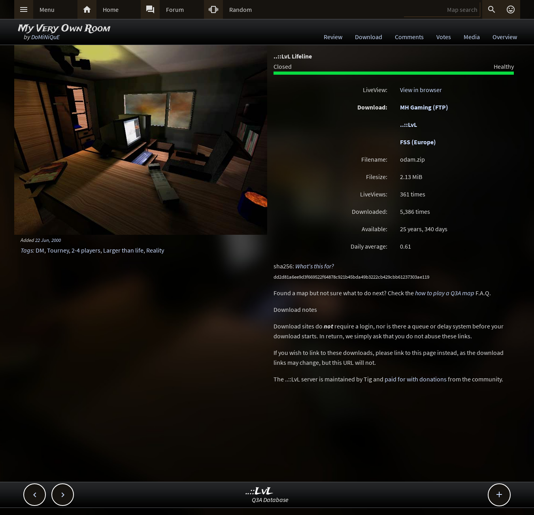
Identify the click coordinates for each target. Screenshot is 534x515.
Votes (443, 37)
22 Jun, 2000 (48, 240)
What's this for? (314, 266)
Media (472, 37)
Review (333, 37)
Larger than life (123, 250)
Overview (504, 37)
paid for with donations (416, 379)
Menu (47, 9)
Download (368, 37)
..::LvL (408, 124)
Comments (409, 37)
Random (240, 9)
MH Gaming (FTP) (424, 107)
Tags (27, 250)
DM (40, 250)
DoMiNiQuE (45, 37)
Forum (175, 9)
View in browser (421, 90)
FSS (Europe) (418, 142)
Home (111, 9)
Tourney (58, 250)
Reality (155, 250)
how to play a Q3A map (444, 293)
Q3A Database (270, 500)
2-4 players (86, 250)
